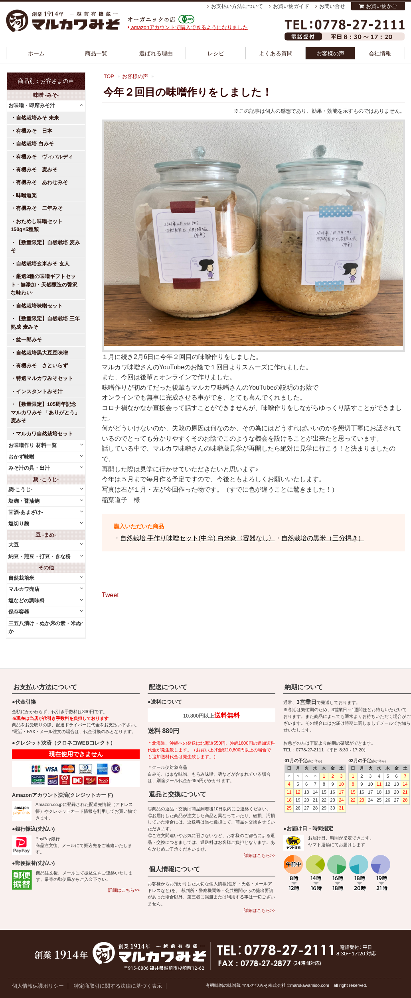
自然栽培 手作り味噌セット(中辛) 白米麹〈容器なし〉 (197, 538)
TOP (109, 76)
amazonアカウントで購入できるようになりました (188, 27)
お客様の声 (330, 53)
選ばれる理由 (156, 53)
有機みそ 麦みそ (36, 170)
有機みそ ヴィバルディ (44, 157)
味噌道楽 (26, 195)
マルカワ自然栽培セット (44, 434)
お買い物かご (381, 6)
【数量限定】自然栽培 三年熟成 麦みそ (45, 322)
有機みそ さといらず (42, 366)
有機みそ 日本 (34, 131)
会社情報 (380, 53)
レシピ (215, 53)
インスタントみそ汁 (39, 391)
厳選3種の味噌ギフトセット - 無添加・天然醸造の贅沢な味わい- (44, 284)
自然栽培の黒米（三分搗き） (322, 538)
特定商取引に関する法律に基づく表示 (118, 986)
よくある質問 (275, 53)
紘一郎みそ (29, 340)
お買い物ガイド (291, 6)
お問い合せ (332, 6)
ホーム (36, 53)
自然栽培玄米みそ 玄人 (42, 264)
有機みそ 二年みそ (39, 208)
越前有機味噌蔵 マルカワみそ (63, 21)
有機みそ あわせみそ (42, 182)
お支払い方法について (237, 6)
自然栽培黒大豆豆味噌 (42, 353)
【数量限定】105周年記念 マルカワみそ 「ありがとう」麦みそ (45, 412)
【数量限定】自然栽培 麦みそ (45, 246)
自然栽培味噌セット (39, 306)
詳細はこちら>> (124, 890)
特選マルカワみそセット (44, 378)
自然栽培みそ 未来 (37, 118)
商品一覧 (96, 53)
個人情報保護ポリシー (38, 986)
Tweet (110, 595)
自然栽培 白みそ (35, 144)
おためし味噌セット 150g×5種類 (39, 225)
